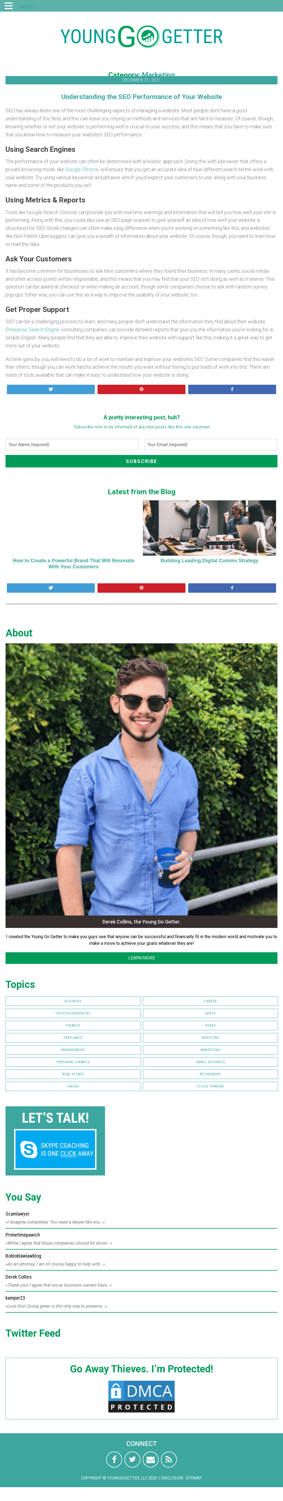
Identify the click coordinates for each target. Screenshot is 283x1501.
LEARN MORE (141, 958)
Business (73, 1001)
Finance (73, 1025)
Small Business (210, 1062)
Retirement (210, 1074)
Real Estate (73, 1074)
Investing (210, 1038)
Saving (73, 1086)
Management (73, 1050)
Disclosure (172, 1478)
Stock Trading (210, 1086)
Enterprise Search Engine (32, 329)
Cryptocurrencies (73, 1013)
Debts (210, 1013)
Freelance (73, 1038)
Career (210, 1001)
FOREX (210, 1025)
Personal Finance (73, 1062)
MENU (28, 7)
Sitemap (193, 1478)
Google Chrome (82, 169)
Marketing (158, 75)
